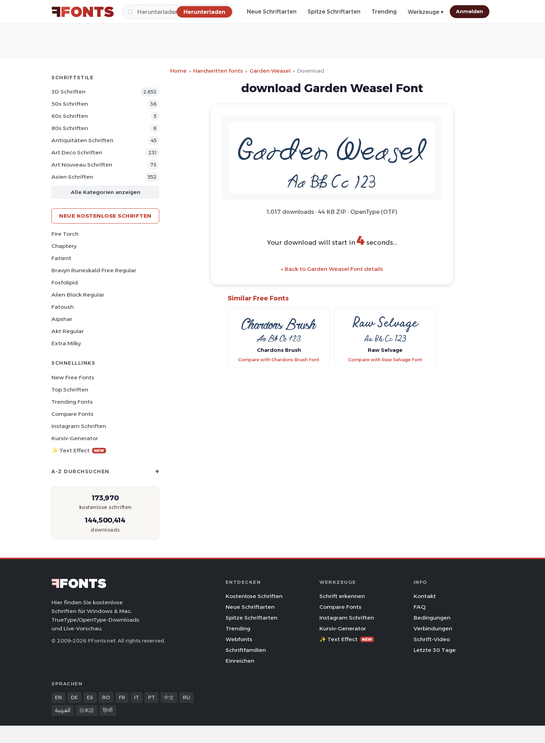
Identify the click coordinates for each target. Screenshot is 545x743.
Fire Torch (65, 234)
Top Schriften (69, 389)
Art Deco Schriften (76, 152)
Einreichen (240, 660)
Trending (384, 11)
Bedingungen (432, 617)
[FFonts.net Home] (82, 11)
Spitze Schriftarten (334, 11)
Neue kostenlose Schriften (105, 215)
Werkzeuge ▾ (426, 12)
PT (151, 697)
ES (90, 697)
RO (106, 697)
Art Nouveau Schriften (81, 164)
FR (122, 697)
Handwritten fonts (218, 70)
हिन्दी (108, 710)
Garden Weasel (270, 70)
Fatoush (62, 307)
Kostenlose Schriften (254, 596)
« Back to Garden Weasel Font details (332, 269)
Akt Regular (67, 331)
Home (178, 70)
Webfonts (239, 639)
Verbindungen (433, 628)
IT (136, 697)
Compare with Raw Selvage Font (385, 359)
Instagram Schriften (78, 426)
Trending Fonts (72, 401)
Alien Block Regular (77, 294)
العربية (62, 710)
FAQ (419, 607)
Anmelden (469, 11)
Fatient (61, 258)
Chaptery (63, 246)
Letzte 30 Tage (435, 650)
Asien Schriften (72, 176)
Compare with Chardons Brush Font (278, 359)
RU (186, 697)
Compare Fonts (72, 414)
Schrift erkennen (342, 596)
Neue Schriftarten (271, 11)
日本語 (86, 710)
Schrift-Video (432, 639)
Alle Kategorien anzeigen (105, 192)
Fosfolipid (64, 282)
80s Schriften (69, 128)
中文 (169, 697)
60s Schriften (69, 116)
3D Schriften (68, 91)
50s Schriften (69, 103)
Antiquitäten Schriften (82, 140)
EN (58, 697)
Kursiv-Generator (74, 438)
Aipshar (61, 319)
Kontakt (425, 596)
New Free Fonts (72, 377)
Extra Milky (66, 343)
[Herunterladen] (204, 11)
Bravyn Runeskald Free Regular (93, 270)
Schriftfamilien (246, 650)
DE (74, 697)
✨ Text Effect (78, 450)
